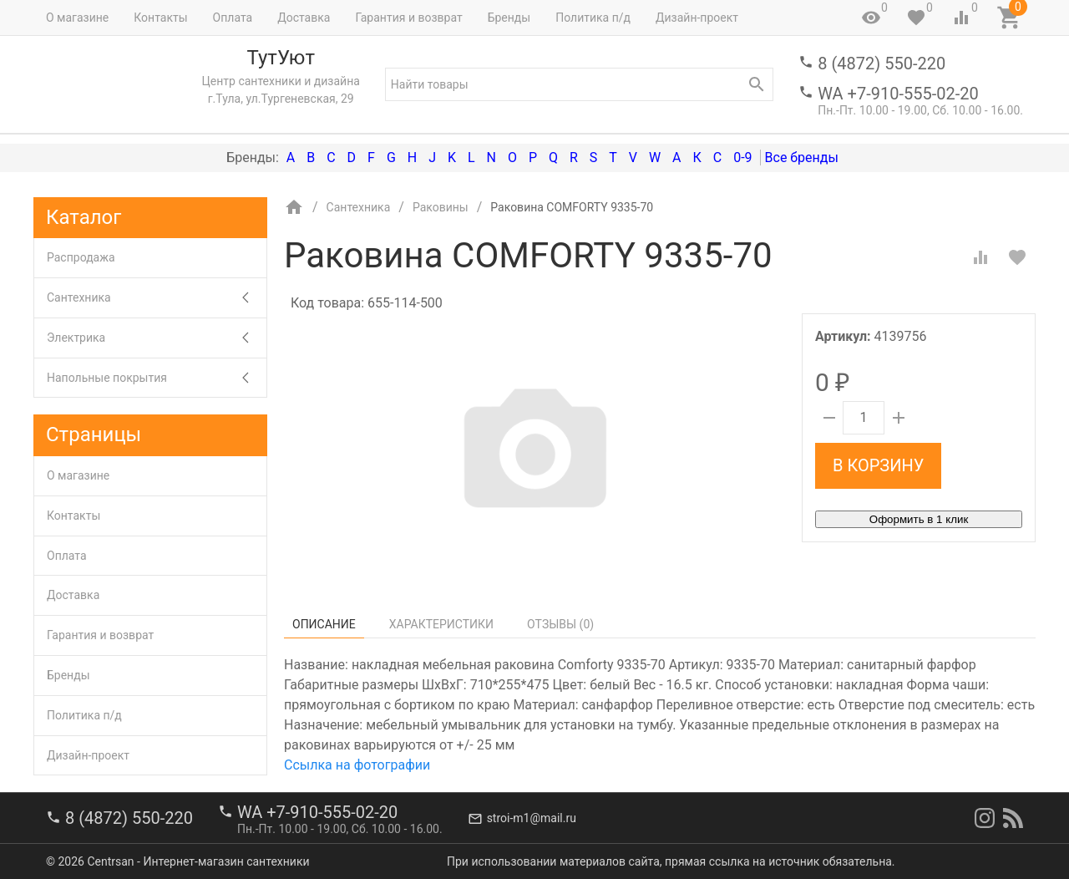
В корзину (878, 465)
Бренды (509, 17)
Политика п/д (593, 17)
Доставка (303, 17)
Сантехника (156, 298)
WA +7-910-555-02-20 (898, 94)
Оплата (233, 17)
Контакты (160, 17)
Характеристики (441, 624)
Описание (324, 624)
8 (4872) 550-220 (881, 63)
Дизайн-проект (697, 17)
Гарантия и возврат (408, 17)
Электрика (156, 338)
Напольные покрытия (156, 378)
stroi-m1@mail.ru (531, 818)
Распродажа (81, 257)
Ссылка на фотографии (357, 765)
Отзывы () (560, 624)
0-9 (742, 157)
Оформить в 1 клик (918, 519)
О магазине (77, 17)
